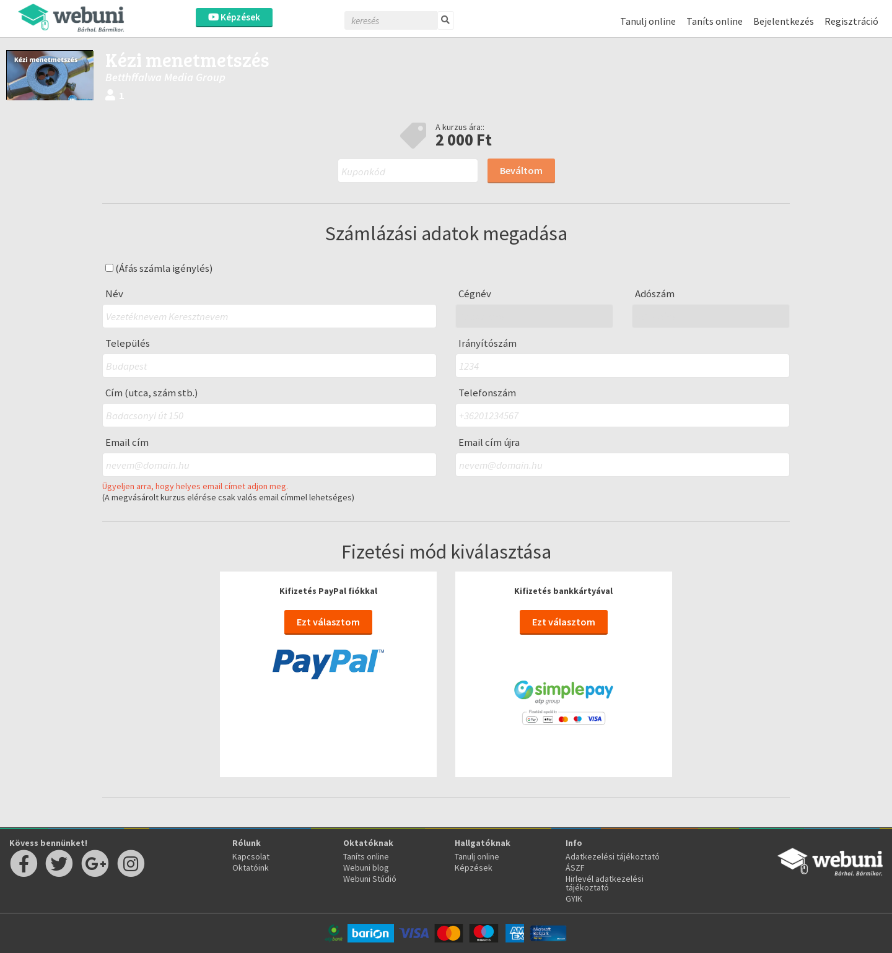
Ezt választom (328, 622)
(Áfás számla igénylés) (159, 268)
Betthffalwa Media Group (165, 77)
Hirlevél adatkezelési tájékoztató (605, 883)
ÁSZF (575, 867)
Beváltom (521, 170)
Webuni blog (366, 867)
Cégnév (474, 294)
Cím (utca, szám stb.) (151, 393)
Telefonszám (487, 393)
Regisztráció (851, 21)
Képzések (234, 17)
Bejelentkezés (783, 21)
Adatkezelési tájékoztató (613, 856)
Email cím (127, 442)
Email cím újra (489, 442)
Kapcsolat (250, 856)
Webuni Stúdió (369, 878)
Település (127, 343)
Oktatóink (250, 867)
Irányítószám (487, 343)
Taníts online (714, 21)
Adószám (655, 294)
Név (114, 294)
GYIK (574, 898)
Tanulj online (648, 21)
